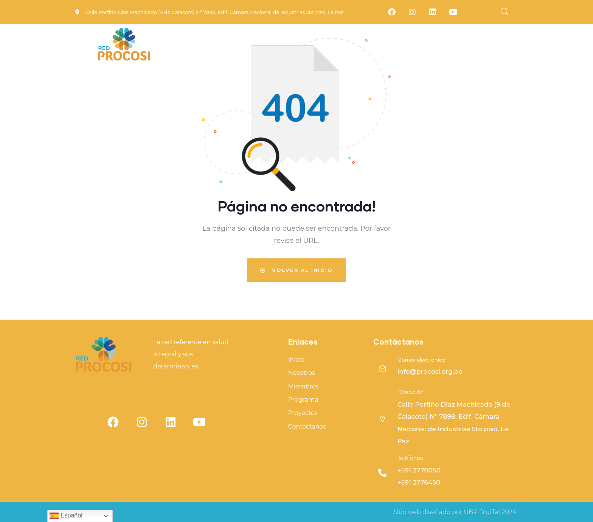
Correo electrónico (421, 360)
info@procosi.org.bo (430, 371)
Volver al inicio (296, 270)
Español (66, 515)
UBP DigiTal (482, 512)
